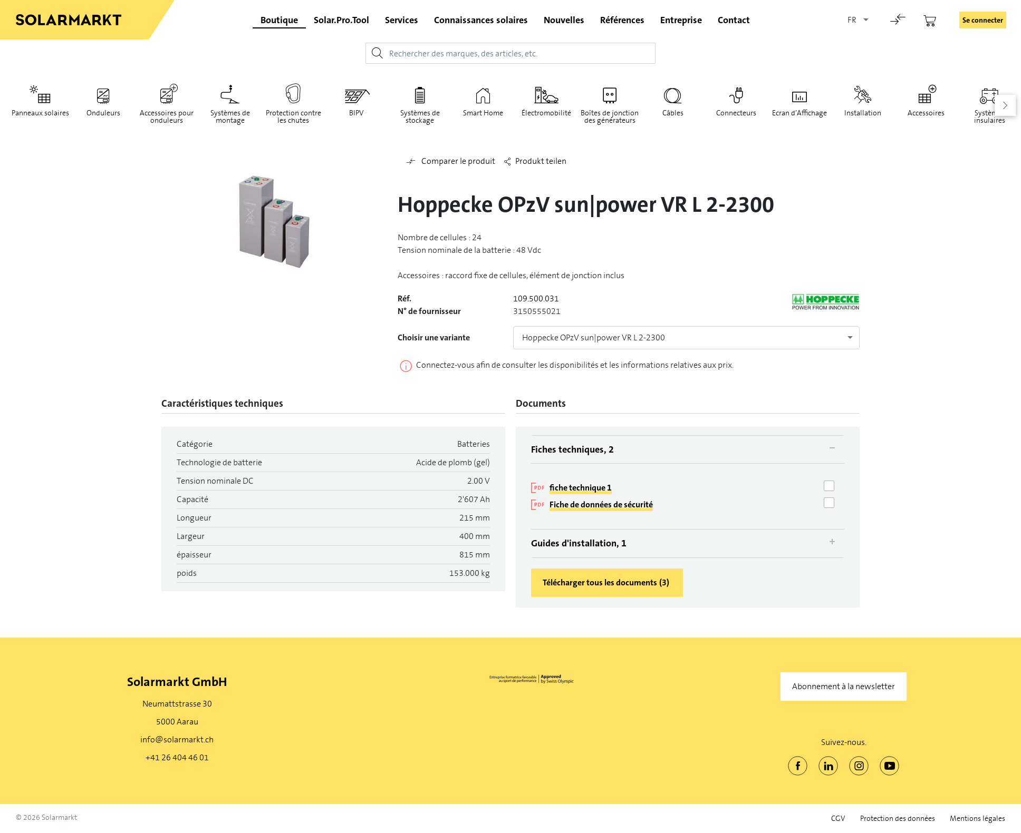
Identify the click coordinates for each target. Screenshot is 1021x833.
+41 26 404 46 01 (177, 757)
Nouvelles (564, 20)
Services (401, 20)
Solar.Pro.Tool (341, 20)
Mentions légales (977, 819)
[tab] (687, 449)
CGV (838, 819)
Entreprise (681, 20)
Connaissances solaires (481, 20)
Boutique (279, 20)
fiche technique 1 (581, 487)
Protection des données (897, 819)
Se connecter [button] (982, 20)
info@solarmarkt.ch (177, 739)
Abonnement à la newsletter (843, 686)
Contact (734, 20)
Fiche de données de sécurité (601, 504)
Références (622, 20)
